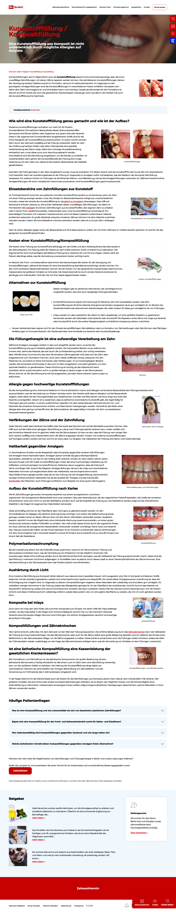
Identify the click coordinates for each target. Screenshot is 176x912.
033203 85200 (167, 905)
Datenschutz (66, 906)
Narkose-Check (105, 7)
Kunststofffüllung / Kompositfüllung (42, 71)
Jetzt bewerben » (139, 833)
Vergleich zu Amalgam (72, 201)
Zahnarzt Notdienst (17, 906)
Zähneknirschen (136, 632)
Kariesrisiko (14, 481)
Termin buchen (159, 7)
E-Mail (155, 905)
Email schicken (34, 906)
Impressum (79, 906)
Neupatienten (136, 7)
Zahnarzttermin (88, 888)
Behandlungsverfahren (60, 7)
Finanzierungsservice (121, 7)
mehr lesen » (38, 818)
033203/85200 (20, 771)
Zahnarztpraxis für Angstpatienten (84, 7)
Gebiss (29, 208)
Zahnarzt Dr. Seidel (15, 71)
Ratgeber (25, 71)
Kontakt (147, 7)
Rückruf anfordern (50, 906)
